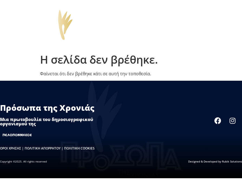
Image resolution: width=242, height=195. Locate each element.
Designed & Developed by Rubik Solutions (215, 161)
